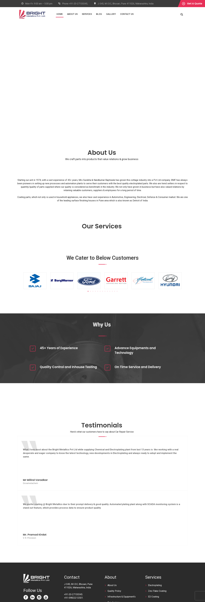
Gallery (120, 14)
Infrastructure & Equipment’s (121, 596)
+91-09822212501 (73, 597)
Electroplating (155, 585)
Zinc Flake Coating (157, 591)
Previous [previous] (9, 76)
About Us (81, 14)
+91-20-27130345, (78, 3)
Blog (108, 14)
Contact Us (136, 14)
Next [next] (196, 76)
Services (96, 14)
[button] (90, 291)
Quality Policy (114, 591)
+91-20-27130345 (73, 594)
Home (69, 14)
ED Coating (153, 596)
